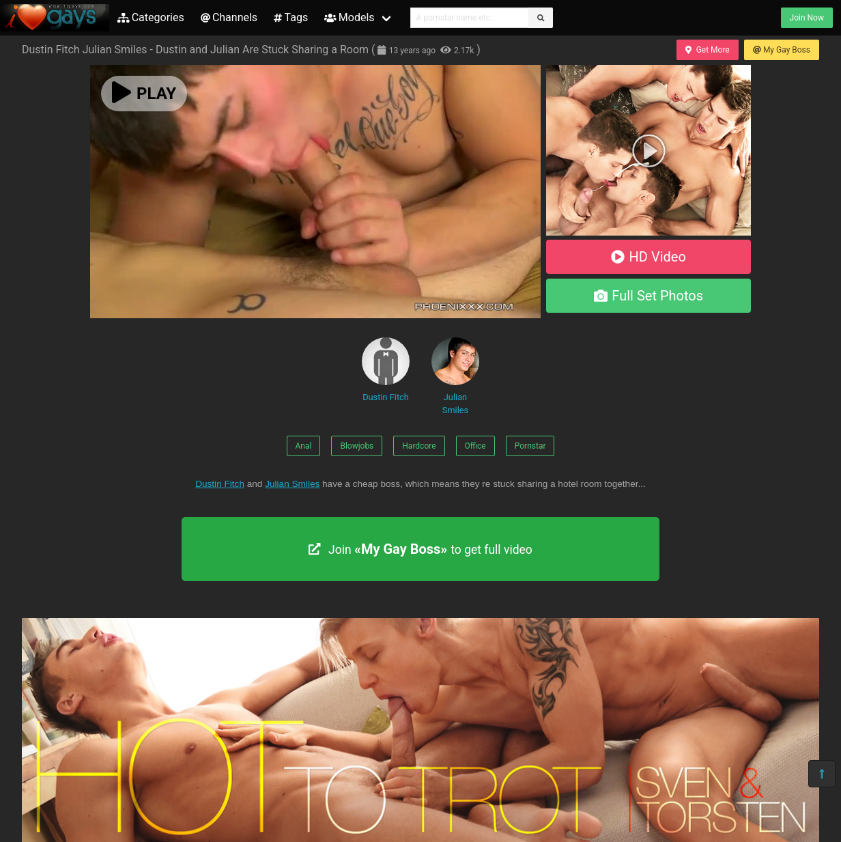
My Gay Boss (781, 50)
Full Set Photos (648, 295)
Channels (229, 17)
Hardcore (419, 446)
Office (475, 446)
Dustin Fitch (386, 369)
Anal (304, 446)
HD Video (648, 257)
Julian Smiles (455, 376)
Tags (291, 17)
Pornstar (530, 446)
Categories (150, 17)
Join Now (807, 18)
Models (349, 17)
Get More (707, 50)
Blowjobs (356, 446)
